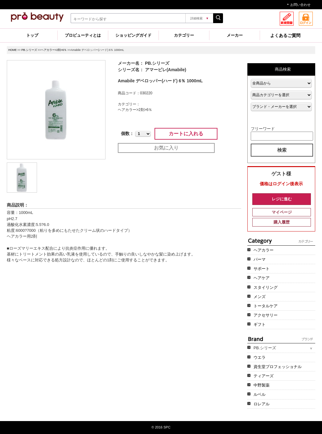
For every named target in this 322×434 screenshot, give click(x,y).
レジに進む (282, 199)
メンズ (260, 296)
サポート (262, 268)
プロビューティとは (83, 35)
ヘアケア (262, 278)
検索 (282, 150)
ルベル (260, 394)
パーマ (260, 259)
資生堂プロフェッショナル (278, 366)
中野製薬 (262, 385)
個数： (127, 133)
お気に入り (166, 147)
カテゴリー (184, 35)
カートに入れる (186, 133)
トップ (32, 35)
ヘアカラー (264, 250)
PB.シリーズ (29, 49)
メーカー (235, 35)
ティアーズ (264, 376)
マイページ (282, 212)
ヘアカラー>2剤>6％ (54, 49)
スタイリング (266, 287)
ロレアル (262, 404)
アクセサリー (266, 315)
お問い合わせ (300, 4)
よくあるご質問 (285, 35)
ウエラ (260, 357)
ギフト (260, 324)
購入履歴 (282, 222)
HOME (12, 49)
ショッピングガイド (133, 35)
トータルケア (266, 306)
